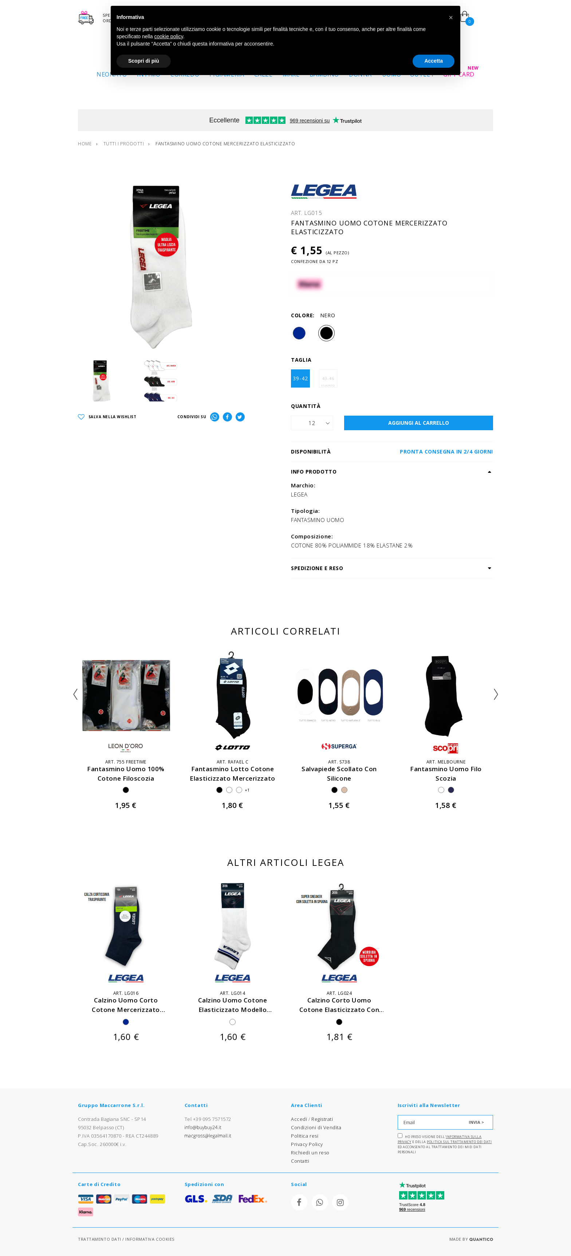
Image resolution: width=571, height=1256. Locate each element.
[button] (451, 17)
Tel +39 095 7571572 (208, 1119)
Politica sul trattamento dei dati (459, 1141)
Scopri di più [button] (143, 61)
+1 (247, 790)
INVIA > (476, 1122)
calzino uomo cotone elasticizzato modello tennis (232, 1009)
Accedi (299, 1119)
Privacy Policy (307, 1144)
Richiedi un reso (310, 1152)
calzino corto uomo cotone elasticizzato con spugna (339, 1009)
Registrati (322, 1119)
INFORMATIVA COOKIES (149, 1239)
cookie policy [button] (168, 36)
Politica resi (304, 1136)
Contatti (300, 1161)
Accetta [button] (433, 61)
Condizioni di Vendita (316, 1127)
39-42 (300, 378)
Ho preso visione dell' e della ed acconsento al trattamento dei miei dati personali (445, 1143)
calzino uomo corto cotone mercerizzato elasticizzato (126, 1009)
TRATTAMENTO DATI (99, 1239)
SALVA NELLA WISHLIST (107, 417)
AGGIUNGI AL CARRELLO (418, 422)
